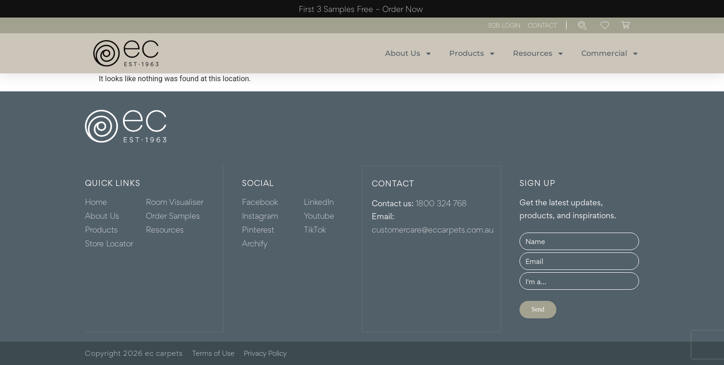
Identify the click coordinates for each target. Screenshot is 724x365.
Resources (538, 53)
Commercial (610, 53)
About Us (408, 53)
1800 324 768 (441, 202)
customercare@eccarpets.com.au (433, 229)
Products (472, 53)
